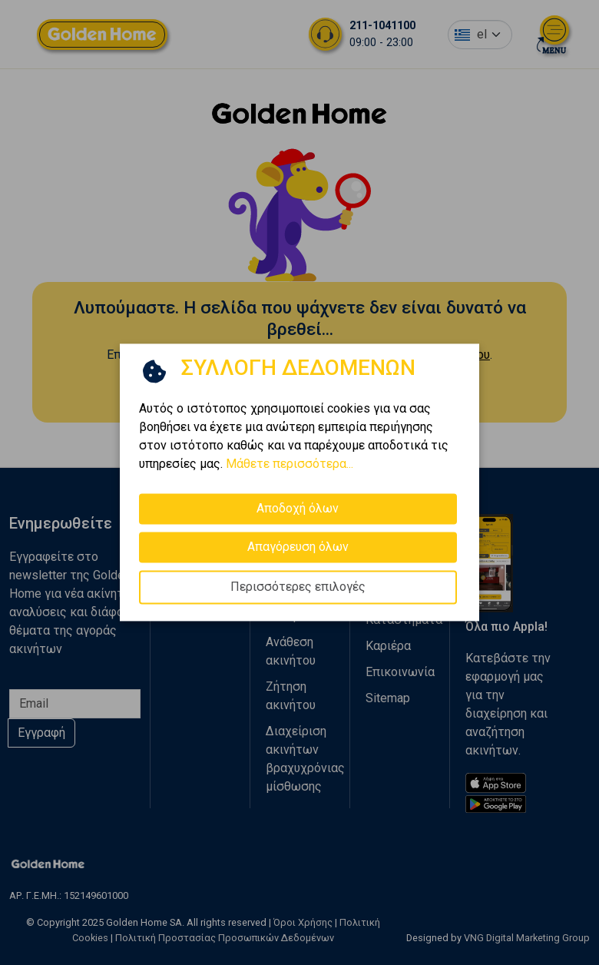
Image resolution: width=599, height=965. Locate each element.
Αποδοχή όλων (297, 508)
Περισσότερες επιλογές (298, 586)
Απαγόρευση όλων (298, 546)
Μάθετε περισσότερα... (289, 463)
